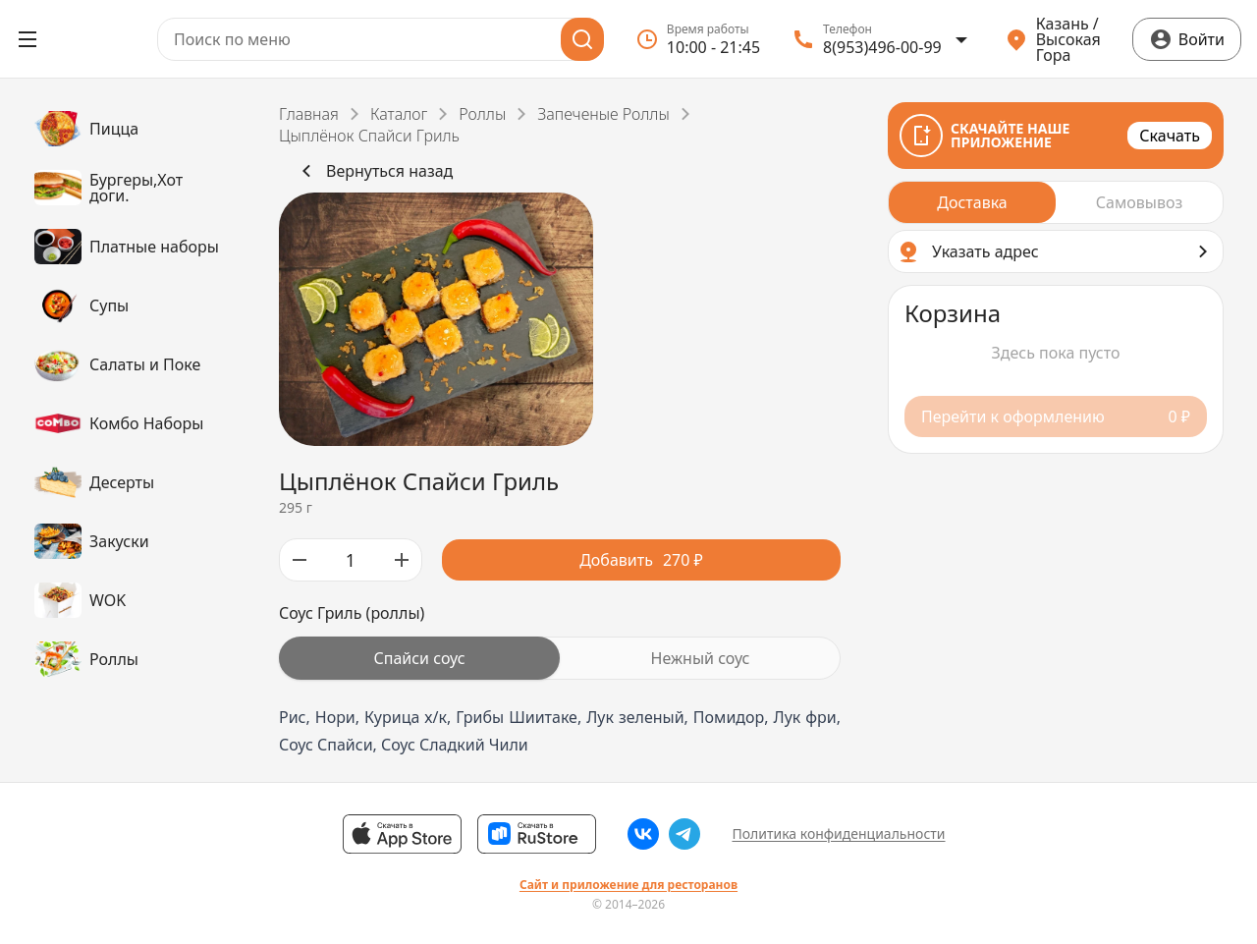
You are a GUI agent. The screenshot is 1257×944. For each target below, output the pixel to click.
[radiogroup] (560, 658)
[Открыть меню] (27, 39)
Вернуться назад (374, 171)
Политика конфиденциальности (838, 833)
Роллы (482, 114)
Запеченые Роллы (603, 114)
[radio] (419, 658)
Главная (309, 114)
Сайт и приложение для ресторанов (628, 885)
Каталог (398, 114)
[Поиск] (582, 39)
